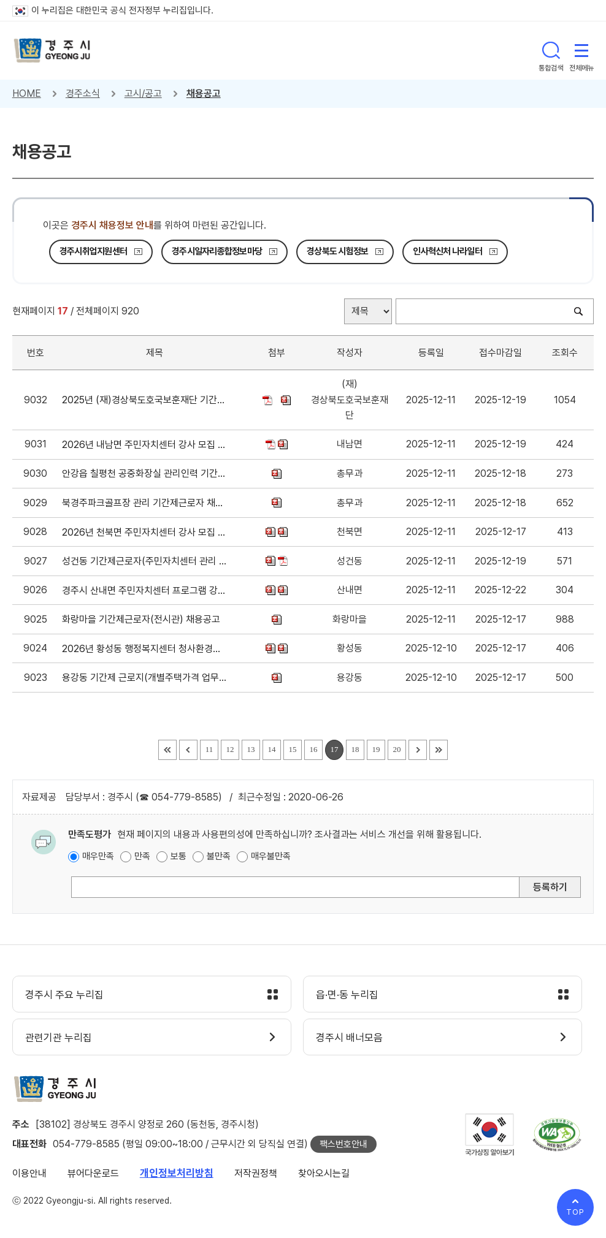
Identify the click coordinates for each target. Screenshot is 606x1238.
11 (209, 749)
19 (376, 749)
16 (314, 749)
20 (397, 749)
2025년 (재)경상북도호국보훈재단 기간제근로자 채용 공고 (144, 400)
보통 (178, 856)
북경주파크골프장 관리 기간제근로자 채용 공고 (144, 503)
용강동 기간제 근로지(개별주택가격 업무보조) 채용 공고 (144, 677)
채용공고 (203, 93)
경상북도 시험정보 (337, 251)
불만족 (219, 856)
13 (251, 749)
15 (293, 749)
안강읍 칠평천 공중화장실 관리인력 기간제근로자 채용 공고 (144, 473)
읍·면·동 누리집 (347, 995)
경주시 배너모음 (349, 1037)
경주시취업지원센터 (93, 251)
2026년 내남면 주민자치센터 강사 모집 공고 (144, 444)
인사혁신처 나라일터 (447, 251)
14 (272, 749)
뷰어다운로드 (93, 1173)
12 (230, 749)
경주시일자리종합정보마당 (217, 251)
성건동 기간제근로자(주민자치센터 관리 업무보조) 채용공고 (144, 561)
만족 (142, 856)
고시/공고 (143, 93)
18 (355, 749)
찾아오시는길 (324, 1173)
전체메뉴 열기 (581, 50)
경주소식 (83, 93)
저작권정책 (255, 1173)
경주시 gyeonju (52, 50)
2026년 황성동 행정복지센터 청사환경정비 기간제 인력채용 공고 (144, 649)
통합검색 (551, 50)
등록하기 (550, 887)
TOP (575, 1212)
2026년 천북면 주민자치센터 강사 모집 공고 (144, 532)
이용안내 (29, 1173)
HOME (26, 93)
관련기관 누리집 (58, 1037)
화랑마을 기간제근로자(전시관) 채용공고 (143, 619)
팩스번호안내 (343, 1144)
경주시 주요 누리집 (64, 995)
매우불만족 (271, 856)
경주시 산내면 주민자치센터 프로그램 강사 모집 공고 (144, 590)
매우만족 (98, 856)
